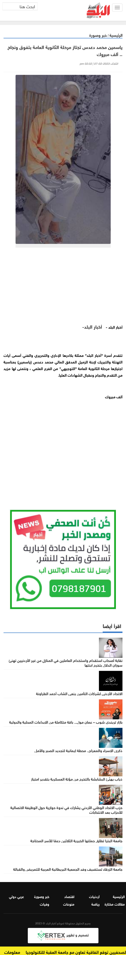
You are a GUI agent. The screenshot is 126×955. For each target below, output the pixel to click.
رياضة (95, 904)
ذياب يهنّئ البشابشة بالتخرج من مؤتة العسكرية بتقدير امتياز (76, 778)
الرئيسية (116, 34)
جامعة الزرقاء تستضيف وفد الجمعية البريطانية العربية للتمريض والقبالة (67, 868)
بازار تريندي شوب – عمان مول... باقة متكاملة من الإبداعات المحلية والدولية (65, 721)
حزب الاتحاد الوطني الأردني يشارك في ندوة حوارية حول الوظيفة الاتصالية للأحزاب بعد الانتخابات (66, 809)
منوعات (68, 904)
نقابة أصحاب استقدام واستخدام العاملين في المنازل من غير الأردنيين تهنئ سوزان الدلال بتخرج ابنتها (65, 662)
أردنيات (94, 896)
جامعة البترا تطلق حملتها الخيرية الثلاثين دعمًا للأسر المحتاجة (76, 840)
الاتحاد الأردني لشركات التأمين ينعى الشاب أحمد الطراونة (79, 693)
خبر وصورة (98, 34)
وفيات (44, 904)
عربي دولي (16, 896)
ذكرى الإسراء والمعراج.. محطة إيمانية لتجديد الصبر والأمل (78, 750)
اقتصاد (69, 896)
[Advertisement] (63, 288)
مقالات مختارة (115, 904)
